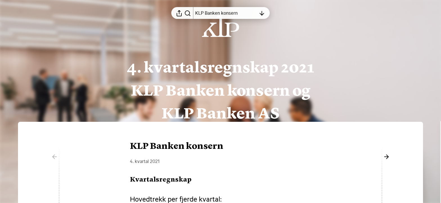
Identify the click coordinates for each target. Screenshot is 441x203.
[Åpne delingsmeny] (179, 13)
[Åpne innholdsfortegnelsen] (225, 13)
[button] (165, 179)
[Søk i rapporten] (187, 13)
